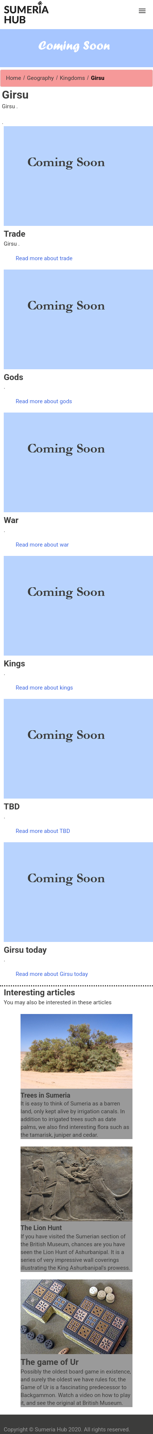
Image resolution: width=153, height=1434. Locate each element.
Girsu (97, 78)
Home (13, 78)
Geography (40, 78)
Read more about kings (44, 687)
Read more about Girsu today (52, 974)
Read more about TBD (43, 831)
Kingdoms (72, 78)
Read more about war (42, 544)
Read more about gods (44, 401)
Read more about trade (44, 258)
